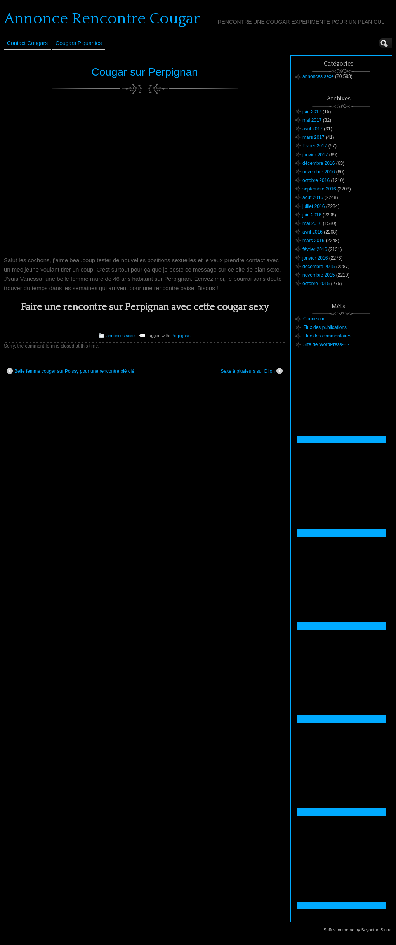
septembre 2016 (319, 189)
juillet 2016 (313, 206)
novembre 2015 (318, 275)
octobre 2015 (316, 283)
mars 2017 (313, 137)
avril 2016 (312, 232)
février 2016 (314, 249)
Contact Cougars (27, 43)
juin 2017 (311, 111)
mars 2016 (313, 240)
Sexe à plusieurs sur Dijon (252, 371)
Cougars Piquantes (79, 43)
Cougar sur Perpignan (145, 72)
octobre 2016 (316, 180)
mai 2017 (311, 120)
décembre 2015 (318, 266)
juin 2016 (311, 215)
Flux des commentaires (327, 336)
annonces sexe (120, 335)
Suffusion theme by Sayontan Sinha (357, 930)
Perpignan (180, 335)
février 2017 (314, 146)
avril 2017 (312, 129)
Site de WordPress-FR (326, 344)
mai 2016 (311, 223)
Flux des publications (325, 327)
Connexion (314, 319)
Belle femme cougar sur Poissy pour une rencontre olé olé (70, 371)
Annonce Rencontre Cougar (102, 18)
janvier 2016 (315, 258)
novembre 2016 (318, 172)
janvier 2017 (315, 155)
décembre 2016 (318, 163)
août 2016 (312, 197)
